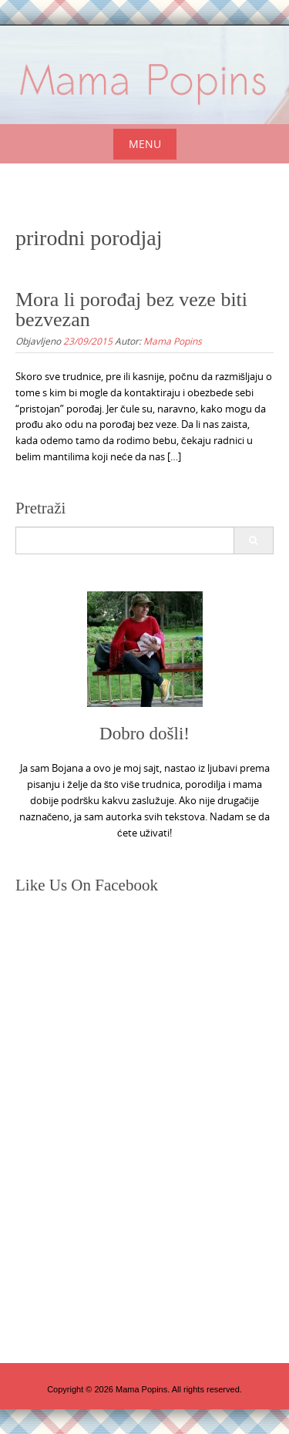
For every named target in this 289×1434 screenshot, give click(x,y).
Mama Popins (172, 341)
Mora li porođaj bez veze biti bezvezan (131, 309)
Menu (145, 143)
